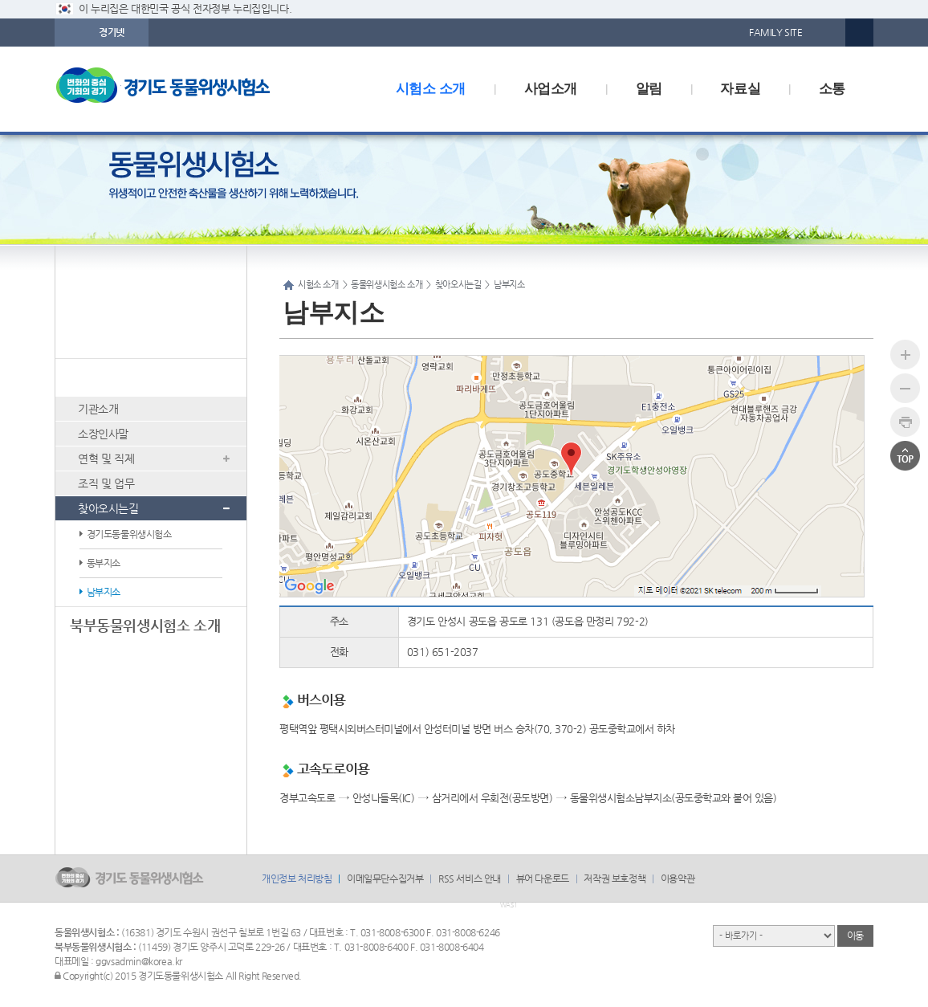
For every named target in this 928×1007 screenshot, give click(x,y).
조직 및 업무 (106, 483)
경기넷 (111, 32)
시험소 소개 (431, 88)
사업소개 (550, 88)
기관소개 (98, 408)
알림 (649, 88)
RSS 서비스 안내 (469, 878)
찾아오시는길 (108, 508)
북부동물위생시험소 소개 (145, 625)
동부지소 (103, 563)
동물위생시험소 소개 (131, 377)
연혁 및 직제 (106, 458)
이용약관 (677, 878)
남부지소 (103, 591)
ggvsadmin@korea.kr (139, 961)
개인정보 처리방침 (297, 878)
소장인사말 (103, 433)
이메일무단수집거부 (385, 878)
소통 (832, 88)
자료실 (740, 88)
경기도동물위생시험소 (129, 534)
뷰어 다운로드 (542, 878)
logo (187, 89)
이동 (855, 935)
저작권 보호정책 (614, 878)
